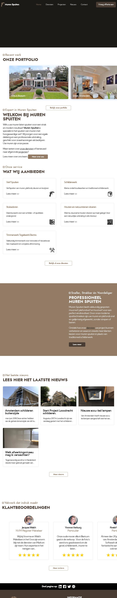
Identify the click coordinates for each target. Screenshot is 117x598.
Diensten (49, 5)
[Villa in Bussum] (38, 82)
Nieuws (73, 5)
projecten (23, 152)
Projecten (62, 5)
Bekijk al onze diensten (58, 263)
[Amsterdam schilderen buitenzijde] (20, 404)
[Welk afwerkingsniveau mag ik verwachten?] (20, 446)
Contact (84, 5)
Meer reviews (58, 568)
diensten (90, 328)
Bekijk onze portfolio (58, 108)
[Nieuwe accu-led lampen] (96, 403)
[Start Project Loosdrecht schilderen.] (58, 404)
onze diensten (27, 149)
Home (38, 5)
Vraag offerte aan (106, 5)
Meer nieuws (58, 474)
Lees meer (77, 344)
